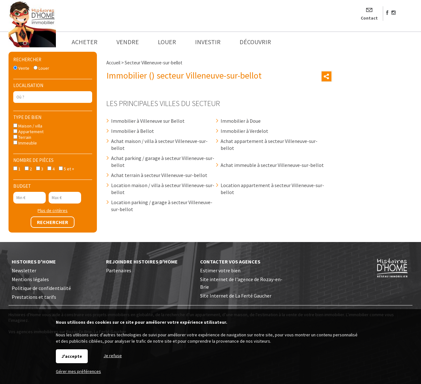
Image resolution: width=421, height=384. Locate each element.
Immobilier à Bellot (132, 131)
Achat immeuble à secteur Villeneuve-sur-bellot (272, 165)
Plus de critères (53, 210)
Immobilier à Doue (241, 121)
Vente (21, 68)
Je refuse (113, 355)
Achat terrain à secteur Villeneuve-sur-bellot (159, 175)
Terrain (22, 137)
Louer (41, 68)
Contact (369, 18)
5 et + (66, 169)
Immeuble (25, 143)
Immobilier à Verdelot (244, 131)
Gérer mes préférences (78, 371)
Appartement (28, 131)
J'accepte (72, 356)
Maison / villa (27, 126)
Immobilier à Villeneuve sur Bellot (148, 121)
